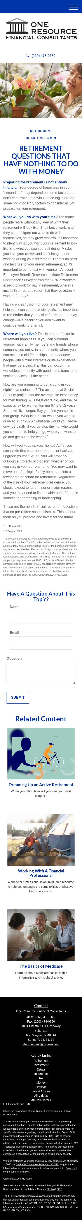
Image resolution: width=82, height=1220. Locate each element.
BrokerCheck (10, 1114)
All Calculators (41, 1100)
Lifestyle (41, 1087)
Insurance (41, 1074)
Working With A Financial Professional (41, 873)
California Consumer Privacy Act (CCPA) (37, 1164)
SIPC (59, 1189)
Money (40, 1082)
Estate (41, 1069)
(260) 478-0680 (40, 56)
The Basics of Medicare (41, 966)
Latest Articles (41, 1091)
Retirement (40, 1060)
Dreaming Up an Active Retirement (41, 784)
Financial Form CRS (19, 1104)
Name (14, 607)
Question (14, 658)
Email (14, 633)
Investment (40, 1065)
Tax (41, 1078)
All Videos (41, 1095)
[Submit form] (18, 698)
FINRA (50, 1189)
